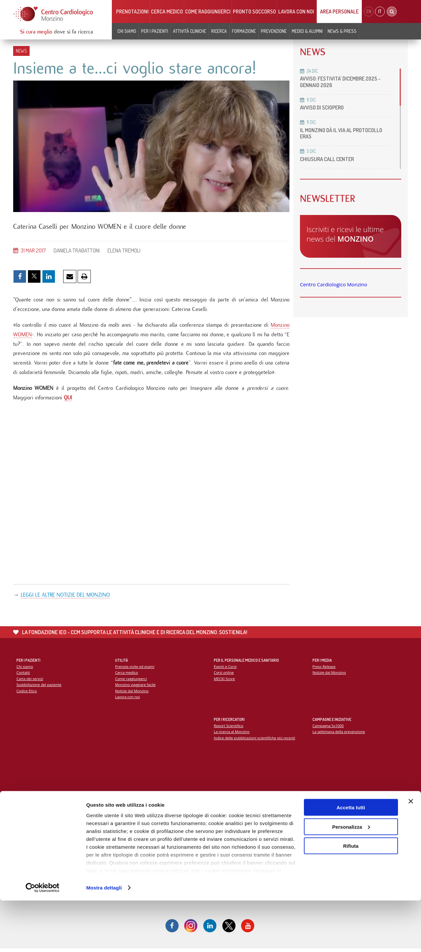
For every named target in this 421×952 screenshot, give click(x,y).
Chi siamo (126, 31)
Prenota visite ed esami (135, 669)
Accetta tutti (350, 859)
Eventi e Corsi (225, 669)
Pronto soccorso (254, 11)
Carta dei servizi (29, 681)
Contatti (23, 675)
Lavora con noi (296, 11)
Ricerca (219, 31)
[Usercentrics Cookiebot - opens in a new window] (42, 939)
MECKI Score (224, 681)
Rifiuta (351, 897)
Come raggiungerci (208, 11)
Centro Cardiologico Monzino (333, 284)
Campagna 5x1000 (328, 728)
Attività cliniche (189, 31)
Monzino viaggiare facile (135, 687)
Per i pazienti (154, 31)
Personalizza (351, 878)
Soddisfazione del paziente (39, 687)
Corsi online (224, 675)
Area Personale (339, 11)
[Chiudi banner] (411, 852)
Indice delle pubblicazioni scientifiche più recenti (255, 740)
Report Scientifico (229, 728)
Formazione (244, 31)
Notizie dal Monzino (132, 693)
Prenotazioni (132, 11)
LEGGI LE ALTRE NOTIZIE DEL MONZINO (65, 597)
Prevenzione (274, 31)
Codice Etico (26, 693)
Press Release (324, 669)
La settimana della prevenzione (339, 734)
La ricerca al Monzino (232, 734)
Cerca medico (167, 11)
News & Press (342, 31)
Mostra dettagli (104, 939)
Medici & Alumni (307, 31)
